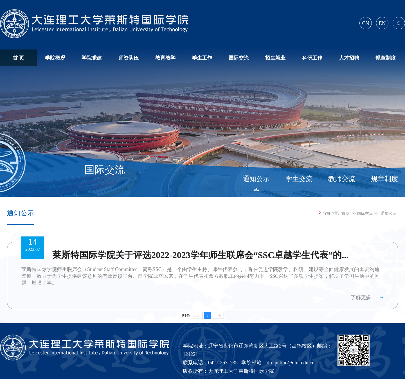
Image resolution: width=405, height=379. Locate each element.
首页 (345, 213)
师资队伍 (128, 58)
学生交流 (298, 178)
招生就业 (275, 58)
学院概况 (55, 58)
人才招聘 (349, 58)
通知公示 (256, 178)
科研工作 (312, 58)
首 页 (18, 58)
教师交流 (341, 178)
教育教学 (165, 58)
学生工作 (202, 58)
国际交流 (239, 58)
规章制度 (385, 58)
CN (365, 23)
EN (382, 23)
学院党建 (92, 58)
